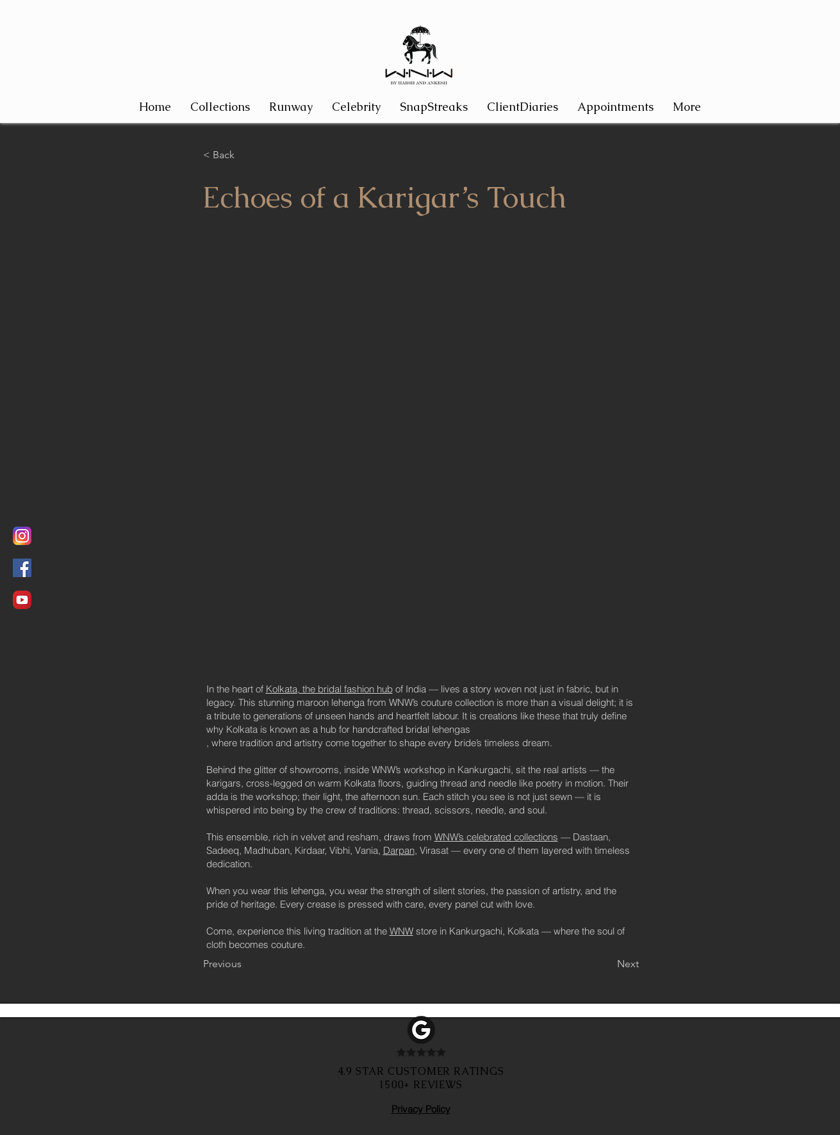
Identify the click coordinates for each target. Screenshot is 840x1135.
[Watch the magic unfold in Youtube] (22, 600)
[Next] (607, 964)
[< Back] (245, 155)
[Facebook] (22, 568)
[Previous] (245, 964)
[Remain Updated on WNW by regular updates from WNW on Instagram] (22, 536)
